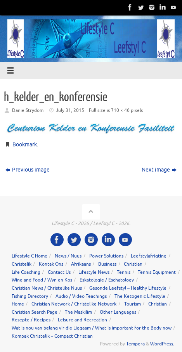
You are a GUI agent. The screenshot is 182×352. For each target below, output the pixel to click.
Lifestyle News (93, 272)
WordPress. (162, 344)
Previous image (27, 170)
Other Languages (118, 312)
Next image (159, 170)
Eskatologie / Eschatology (107, 280)
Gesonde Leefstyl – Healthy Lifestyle (127, 288)
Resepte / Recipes (31, 320)
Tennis (123, 272)
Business (107, 264)
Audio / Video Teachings (81, 296)
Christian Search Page (34, 312)
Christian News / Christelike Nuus (47, 288)
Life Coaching (26, 272)
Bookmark (24, 144)
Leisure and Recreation (82, 320)
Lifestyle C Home (29, 256)
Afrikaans (81, 264)
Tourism (132, 304)
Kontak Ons (51, 264)
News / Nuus (68, 256)
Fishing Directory (30, 296)
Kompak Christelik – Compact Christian (52, 336)
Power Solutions (106, 256)
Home (18, 304)
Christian (133, 264)
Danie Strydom (27, 110)
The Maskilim (78, 312)
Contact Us (59, 272)
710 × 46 (120, 110)
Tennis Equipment (157, 272)
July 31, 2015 (70, 110)
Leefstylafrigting (148, 256)
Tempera (135, 344)
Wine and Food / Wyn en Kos (42, 280)
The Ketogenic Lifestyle (139, 296)
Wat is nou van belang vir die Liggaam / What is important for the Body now (92, 328)
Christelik (21, 264)
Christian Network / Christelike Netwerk (73, 304)
